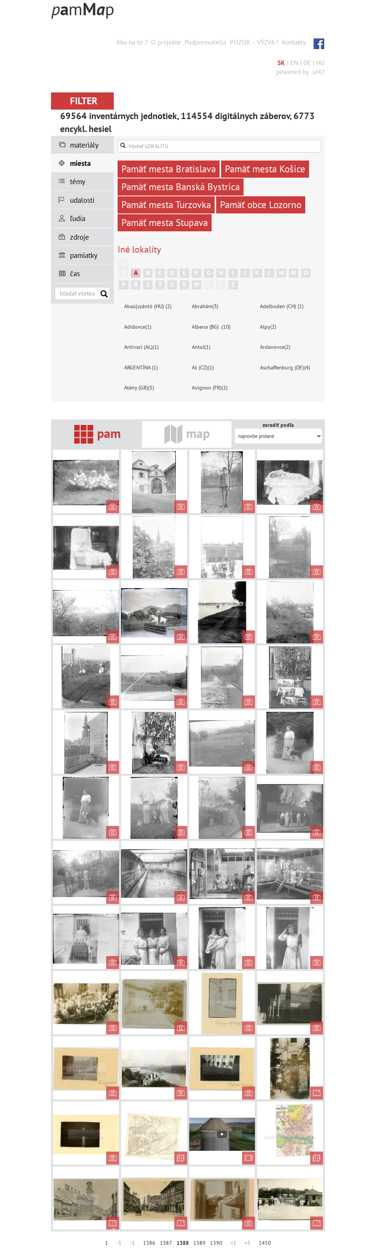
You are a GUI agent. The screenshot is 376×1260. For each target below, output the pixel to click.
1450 (265, 1242)
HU (320, 63)
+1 (233, 1242)
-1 (132, 1242)
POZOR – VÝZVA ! (254, 42)
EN (294, 63)
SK (281, 63)
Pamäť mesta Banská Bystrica (180, 187)
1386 (149, 1242)
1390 (216, 1242)
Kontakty (294, 42)
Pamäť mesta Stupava (164, 222)
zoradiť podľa (278, 425)
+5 (247, 1242)
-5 (118, 1242)
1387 (166, 1242)
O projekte (166, 42)
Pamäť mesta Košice (265, 169)
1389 (199, 1242)
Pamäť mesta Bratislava (168, 169)
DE (307, 63)
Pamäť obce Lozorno (260, 205)
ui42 (318, 72)
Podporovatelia (205, 42)
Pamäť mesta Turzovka (166, 205)
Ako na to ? (131, 42)
